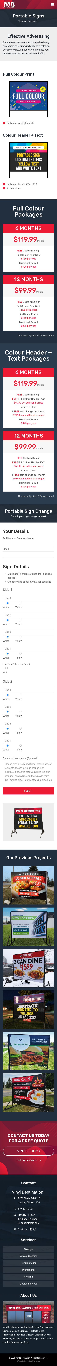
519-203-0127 (28, 1151)
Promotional (28, 1269)
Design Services (28, 1283)
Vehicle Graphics (28, 1256)
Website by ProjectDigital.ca (28, 1361)
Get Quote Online (30, 1160)
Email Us (20, 1229)
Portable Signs (28, 1262)
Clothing (28, 1276)
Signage (28, 1249)
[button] (52, 4)
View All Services (28, 21)
